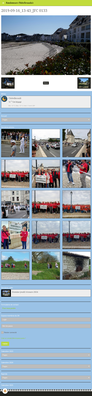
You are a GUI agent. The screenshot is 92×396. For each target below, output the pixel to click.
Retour (46, 83)
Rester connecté (9, 332)
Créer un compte (6, 338)
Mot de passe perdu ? (19, 338)
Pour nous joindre (9, 308)
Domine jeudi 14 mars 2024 (25, 292)
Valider (5, 344)
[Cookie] (5, 391)
